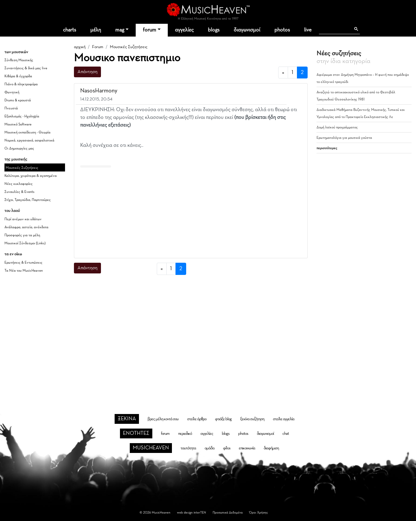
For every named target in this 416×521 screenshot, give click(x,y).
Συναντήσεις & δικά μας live (25, 68)
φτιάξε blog (223, 419)
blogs (213, 30)
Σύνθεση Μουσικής (18, 60)
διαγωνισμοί (247, 30)
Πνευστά (11, 108)
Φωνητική (11, 92)
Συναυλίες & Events (19, 192)
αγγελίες (184, 30)
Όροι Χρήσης (258, 512)
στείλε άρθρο (196, 419)
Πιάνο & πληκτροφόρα (21, 84)
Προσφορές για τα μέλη (22, 235)
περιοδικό (185, 434)
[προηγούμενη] (283, 73)
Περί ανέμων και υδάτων (23, 219)
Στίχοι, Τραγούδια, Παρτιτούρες (27, 200)
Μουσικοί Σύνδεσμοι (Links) (24, 243)
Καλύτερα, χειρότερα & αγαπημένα (30, 176)
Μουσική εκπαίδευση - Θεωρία (27, 132)
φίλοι (226, 448)
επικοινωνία (247, 448)
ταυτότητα (188, 448)
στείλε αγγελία (283, 419)
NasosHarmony (98, 91)
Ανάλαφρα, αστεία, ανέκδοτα (26, 227)
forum (149, 30)
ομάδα (209, 448)
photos (282, 30)
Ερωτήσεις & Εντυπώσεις (23, 263)
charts (69, 30)
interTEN (200, 512)
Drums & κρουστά (17, 100)
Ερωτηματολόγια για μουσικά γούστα (344, 138)
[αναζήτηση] (335, 29)
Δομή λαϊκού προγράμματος (337, 127)
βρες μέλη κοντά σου (163, 419)
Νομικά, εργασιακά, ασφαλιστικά (29, 140)
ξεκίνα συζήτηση (252, 419)
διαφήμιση (271, 448)
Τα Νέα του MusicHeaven (23, 271)
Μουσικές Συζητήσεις (22, 168)
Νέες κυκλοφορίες (18, 184)
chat (285, 434)
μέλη (95, 30)
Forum (97, 47)
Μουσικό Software (17, 124)
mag (119, 30)
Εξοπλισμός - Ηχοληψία (21, 116)
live (307, 30)
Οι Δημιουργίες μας (19, 148)
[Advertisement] (190, 211)
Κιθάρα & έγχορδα (18, 76)
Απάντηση (87, 72)
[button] (297, 91)
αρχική (80, 47)
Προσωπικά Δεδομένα (228, 512)
